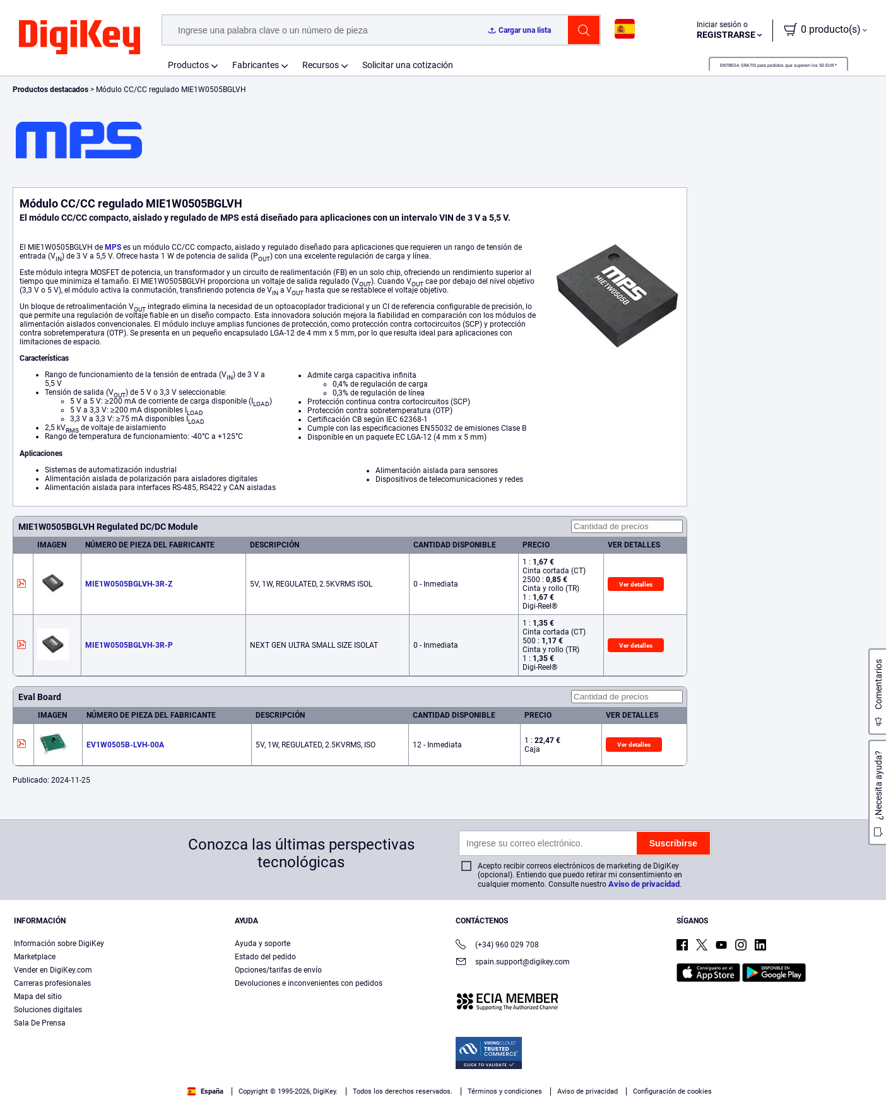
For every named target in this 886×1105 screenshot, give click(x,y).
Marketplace (35, 956)
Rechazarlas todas (795, 1065)
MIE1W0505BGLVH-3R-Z (128, 584)
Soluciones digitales (48, 1009)
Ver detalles (636, 584)
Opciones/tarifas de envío (278, 970)
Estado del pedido (265, 956)
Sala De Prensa (40, 1023)
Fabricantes (255, 65)
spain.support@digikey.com (513, 963)
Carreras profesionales (52, 983)
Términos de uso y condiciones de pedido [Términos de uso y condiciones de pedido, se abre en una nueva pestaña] (341, 1080)
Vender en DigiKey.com (53, 970)
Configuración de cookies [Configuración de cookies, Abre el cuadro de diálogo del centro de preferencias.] (573, 1065)
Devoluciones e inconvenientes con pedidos (308, 983)
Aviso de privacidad (644, 884)
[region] (443, 1064)
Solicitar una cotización (407, 65)
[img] (79, 38)
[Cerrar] (866, 1063)
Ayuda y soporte (262, 943)
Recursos (320, 65)
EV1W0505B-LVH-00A (125, 744)
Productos (188, 65)
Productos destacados (51, 89)
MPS (113, 247)
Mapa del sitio (38, 996)
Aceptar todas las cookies (690, 1065)
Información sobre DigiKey (59, 943)
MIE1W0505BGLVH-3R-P (129, 645)
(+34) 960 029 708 (497, 946)
